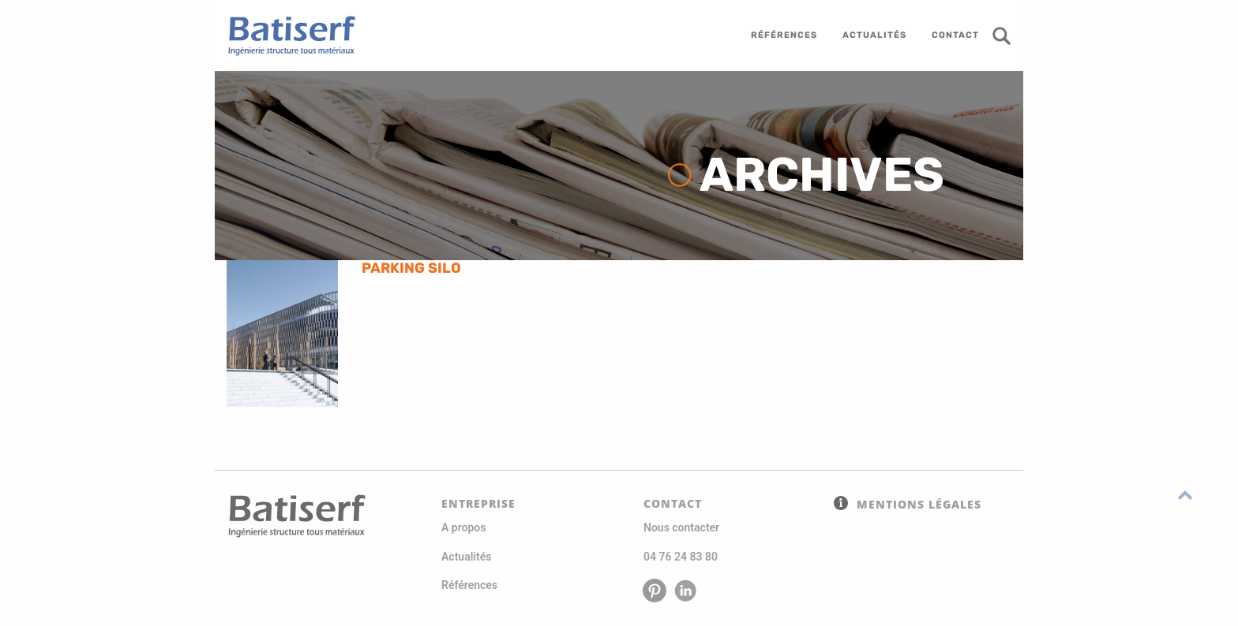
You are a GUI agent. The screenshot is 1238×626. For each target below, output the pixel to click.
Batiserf (286, 35)
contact (955, 35)
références (784, 35)
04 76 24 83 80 (680, 556)
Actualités (466, 556)
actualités (874, 35)
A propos (463, 527)
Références (469, 585)
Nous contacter (681, 527)
